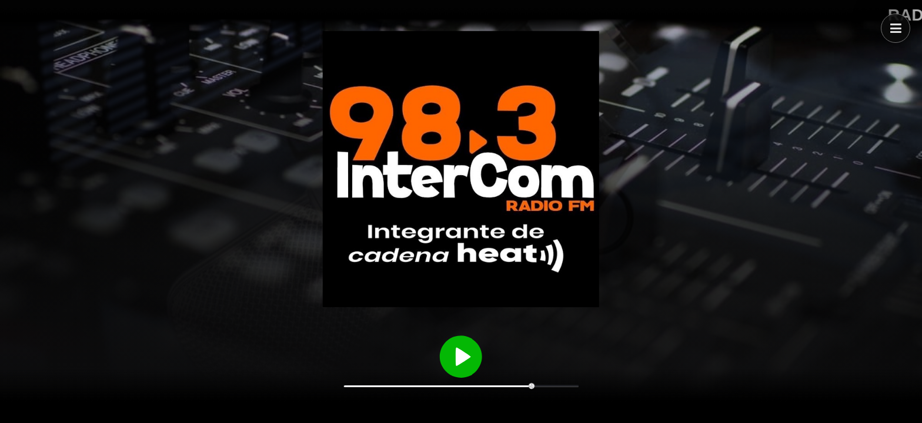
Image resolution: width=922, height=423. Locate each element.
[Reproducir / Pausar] (461, 355)
